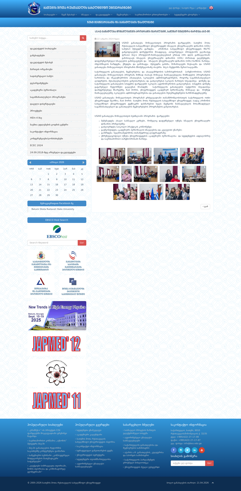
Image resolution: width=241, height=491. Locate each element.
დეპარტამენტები (39, 83)
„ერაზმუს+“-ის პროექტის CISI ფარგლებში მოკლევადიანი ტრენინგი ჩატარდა (47, 433)
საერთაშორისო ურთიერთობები (152, 15)
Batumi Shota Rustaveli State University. (53, 209)
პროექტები (36, 111)
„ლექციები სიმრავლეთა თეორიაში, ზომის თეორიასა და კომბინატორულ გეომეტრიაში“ (46, 469)
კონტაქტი (202, 8)
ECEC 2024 (36, 145)
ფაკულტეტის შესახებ (41, 62)
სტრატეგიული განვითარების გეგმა (95, 451)
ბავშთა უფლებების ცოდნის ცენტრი (49, 125)
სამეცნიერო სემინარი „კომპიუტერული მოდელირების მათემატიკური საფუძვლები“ (48, 458)
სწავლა (86, 15)
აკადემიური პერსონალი (43, 90)
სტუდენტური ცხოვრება (187, 15)
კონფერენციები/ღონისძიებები (46, 138)
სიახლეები (50, 15)
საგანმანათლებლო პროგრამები (48, 97)
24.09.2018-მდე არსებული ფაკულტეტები (53, 152)
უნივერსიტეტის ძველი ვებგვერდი (142, 467)
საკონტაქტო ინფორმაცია (44, 132)
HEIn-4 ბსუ (36, 118)
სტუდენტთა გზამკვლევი (89, 430)
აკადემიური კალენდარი (89, 435)
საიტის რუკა (188, 8)
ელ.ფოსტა (174, 8)
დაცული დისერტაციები (42, 104)
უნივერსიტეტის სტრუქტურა (91, 455)
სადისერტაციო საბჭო (41, 76)
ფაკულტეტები (104, 15)
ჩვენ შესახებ (69, 15)
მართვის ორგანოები (41, 69)
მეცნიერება (124, 15)
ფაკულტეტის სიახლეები (43, 49)
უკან (205, 206)
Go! (82, 243)
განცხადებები (37, 55)
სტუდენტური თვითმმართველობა (94, 459)
